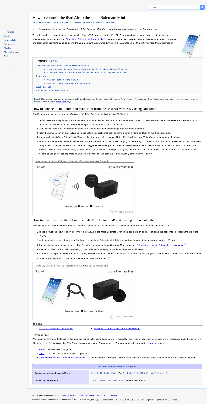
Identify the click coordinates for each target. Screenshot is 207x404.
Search (7, 36)
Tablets (7, 56)
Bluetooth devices (11, 52)
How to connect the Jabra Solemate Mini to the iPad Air (63, 65)
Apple (42, 349)
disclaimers (61, 101)
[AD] (109, 257)
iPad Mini (141, 373)
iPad (93, 373)
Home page (9, 32)
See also (42, 76)
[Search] (174, 7)
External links (44, 87)
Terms (106, 396)
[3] (185, 244)
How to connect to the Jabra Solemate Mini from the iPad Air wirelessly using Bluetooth (86, 69)
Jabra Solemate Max (115, 380)
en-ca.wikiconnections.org (49, 396)
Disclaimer (89, 396)
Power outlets (10, 40)
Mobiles (7, 48)
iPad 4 (113, 373)
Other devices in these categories (53, 90)
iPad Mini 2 (151, 373)
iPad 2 (99, 373)
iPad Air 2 (131, 373)
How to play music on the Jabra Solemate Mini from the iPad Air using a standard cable (86, 72)
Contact (71, 396)
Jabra (41, 353)
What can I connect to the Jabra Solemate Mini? (68, 83)
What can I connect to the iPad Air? (62, 80)
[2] (105, 38)
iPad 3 (106, 373)
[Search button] (202, 7)
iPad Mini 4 (162, 373)
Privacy (99, 396)
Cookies (80, 396)
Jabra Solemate (98, 380)
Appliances (9, 44)
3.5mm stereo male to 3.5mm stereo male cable (160, 245)
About (64, 396)
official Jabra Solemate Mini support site (84, 39)
